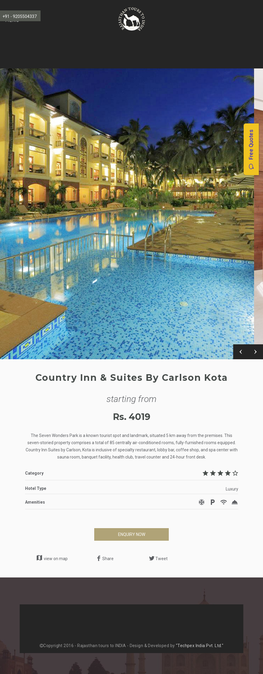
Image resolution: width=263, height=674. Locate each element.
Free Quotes (251, 149)
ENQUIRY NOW (131, 534)
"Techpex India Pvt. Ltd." (200, 645)
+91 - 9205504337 (19, 16)
